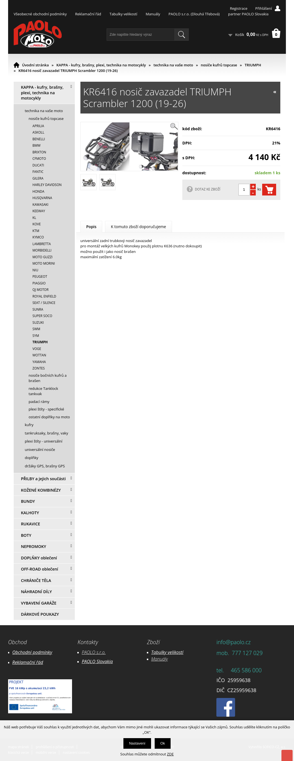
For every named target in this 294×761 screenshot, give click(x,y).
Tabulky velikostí (123, 13)
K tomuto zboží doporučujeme (138, 226)
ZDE (170, 754)
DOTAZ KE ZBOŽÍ (207, 189)
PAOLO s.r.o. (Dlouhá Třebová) (194, 13)
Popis (91, 226)
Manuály (153, 13)
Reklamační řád (88, 13)
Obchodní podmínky (32, 652)
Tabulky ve (161, 652)
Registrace (238, 8)
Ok (162, 743)
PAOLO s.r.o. (94, 652)
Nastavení (137, 743)
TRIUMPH (253, 64)
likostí (177, 652)
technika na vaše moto (173, 64)
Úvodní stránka (35, 64)
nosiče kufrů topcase (219, 64)
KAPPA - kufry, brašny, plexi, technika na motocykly (101, 64)
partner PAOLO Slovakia (248, 13)
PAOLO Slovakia (97, 661)
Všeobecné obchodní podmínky (40, 13)
